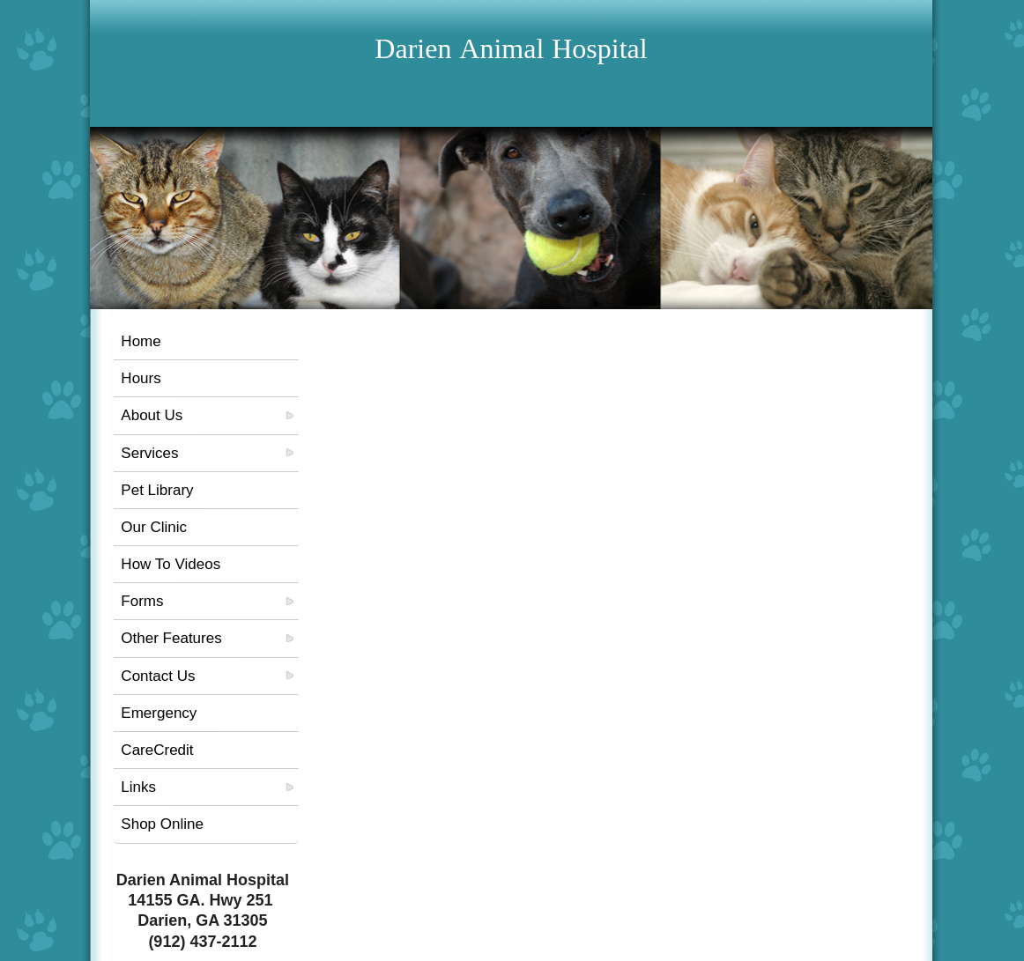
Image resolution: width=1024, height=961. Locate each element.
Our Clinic (154, 527)
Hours (140, 378)
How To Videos (170, 564)
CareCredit (157, 750)
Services (149, 453)
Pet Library (157, 490)
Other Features (171, 638)
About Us (151, 415)
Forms (142, 601)
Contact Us (158, 676)
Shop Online (162, 824)
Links (138, 787)
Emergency (159, 713)
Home (140, 341)
